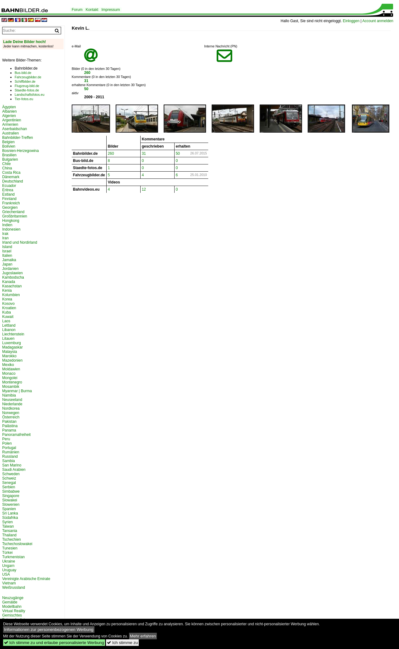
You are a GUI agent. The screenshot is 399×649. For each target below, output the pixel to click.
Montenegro (12, 382)
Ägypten (9, 107)
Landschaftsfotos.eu (29, 94)
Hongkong (10, 220)
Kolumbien (11, 295)
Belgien (8, 142)
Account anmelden (377, 21)
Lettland (9, 325)
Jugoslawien (12, 273)
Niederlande (12, 404)
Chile (6, 164)
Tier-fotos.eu (24, 99)
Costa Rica (11, 172)
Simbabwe (11, 491)
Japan (7, 264)
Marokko (9, 356)
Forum (77, 9)
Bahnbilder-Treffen (17, 137)
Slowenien (10, 504)
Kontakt (92, 9)
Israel (6, 251)
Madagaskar (12, 347)
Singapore (10, 496)
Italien (7, 255)
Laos (6, 321)
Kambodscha (13, 277)
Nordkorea (11, 408)
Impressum (110, 9)
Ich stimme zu (122, 642)
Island (7, 247)
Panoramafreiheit (16, 434)
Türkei (7, 552)
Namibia (9, 395)
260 (87, 73)
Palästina (9, 426)
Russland (10, 456)
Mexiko (8, 365)
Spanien (9, 509)
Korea (7, 299)
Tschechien (11, 539)
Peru (6, 439)
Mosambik (10, 386)
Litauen (8, 338)
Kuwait (7, 317)
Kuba (6, 312)
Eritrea (7, 190)
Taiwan (8, 526)
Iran (5, 238)
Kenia (7, 290)
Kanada (8, 282)
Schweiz (9, 478)
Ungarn (8, 566)
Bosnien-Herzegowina (20, 151)
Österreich (10, 417)
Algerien (9, 116)
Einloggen (351, 21)
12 (144, 189)
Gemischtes (12, 615)
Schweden (11, 474)
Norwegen (10, 413)
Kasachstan (12, 286)
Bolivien (8, 146)
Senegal (9, 483)
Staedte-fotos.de (27, 90)
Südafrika (10, 517)
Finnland (9, 199)
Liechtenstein (13, 334)
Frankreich (11, 203)
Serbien (8, 487)
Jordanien (10, 268)
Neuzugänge (12, 598)
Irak (5, 234)
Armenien (10, 124)
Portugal (9, 448)
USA (6, 574)
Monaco (9, 373)
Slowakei (9, 500)
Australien (10, 133)
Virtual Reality (13, 611)
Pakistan (9, 421)
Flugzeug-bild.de (27, 86)
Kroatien (9, 308)
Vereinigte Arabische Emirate (26, 579)
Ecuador (9, 185)
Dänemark (10, 177)
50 (86, 89)
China (7, 168)
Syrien (7, 522)
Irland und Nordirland (19, 242)
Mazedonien (12, 360)
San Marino (11, 465)
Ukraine (8, 561)
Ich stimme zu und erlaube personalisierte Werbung (54, 642)
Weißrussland (13, 587)
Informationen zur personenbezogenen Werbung (49, 629)
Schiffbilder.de (25, 81)
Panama (9, 430)
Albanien (9, 111)
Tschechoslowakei (17, 544)
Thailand (9, 535)
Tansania (9, 531)
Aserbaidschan (14, 129)
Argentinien (11, 120)
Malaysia (9, 351)
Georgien (9, 207)
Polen (7, 443)
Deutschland (12, 181)
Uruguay (9, 570)
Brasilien (9, 155)
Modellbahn (12, 606)
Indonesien (11, 229)
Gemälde (9, 602)
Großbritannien (14, 216)
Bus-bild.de (23, 73)
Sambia (8, 461)
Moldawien (11, 369)
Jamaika (9, 260)
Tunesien (9, 548)
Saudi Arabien (14, 469)
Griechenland (13, 212)
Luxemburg (11, 343)
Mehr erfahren (143, 636)
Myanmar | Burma (17, 391)
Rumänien (10, 452)
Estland (8, 194)
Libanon (9, 330)
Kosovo (8, 303)
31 (86, 81)
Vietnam (9, 583)
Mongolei (9, 378)
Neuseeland (12, 400)
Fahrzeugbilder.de (28, 77)
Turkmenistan (13, 557)
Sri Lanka (10, 513)
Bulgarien (10, 159)
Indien (7, 225)
